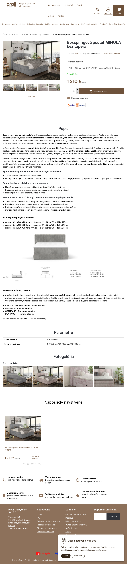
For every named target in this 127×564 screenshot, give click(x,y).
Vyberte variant (35, 457)
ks (74, 91)
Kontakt (61, 16)
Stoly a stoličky (92, 24)
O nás (39, 514)
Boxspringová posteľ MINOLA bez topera (21, 448)
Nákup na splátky (73, 521)
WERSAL (78, 53)
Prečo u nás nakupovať (75, 514)
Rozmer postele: (75, 61)
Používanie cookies (45, 532)
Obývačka (31, 24)
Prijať (66, 556)
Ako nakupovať (54, 5)
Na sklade (6, 24)
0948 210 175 (22, 528)
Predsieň (103, 24)
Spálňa (47, 24)
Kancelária (113, 24)
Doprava (69, 518)
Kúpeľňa (121, 24)
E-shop (51, 16)
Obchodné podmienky (47, 528)
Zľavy (68, 532)
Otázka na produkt (111, 53)
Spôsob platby (71, 528)
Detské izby (64, 24)
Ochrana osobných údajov (48, 521)
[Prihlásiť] (108, 11)
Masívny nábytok (18, 24)
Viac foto (31, 96)
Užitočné (69, 5)
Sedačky (39, 24)
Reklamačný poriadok (46, 525)
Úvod (79, 5)
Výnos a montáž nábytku (76, 525)
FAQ (38, 518)
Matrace (55, 24)
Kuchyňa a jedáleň (78, 24)
